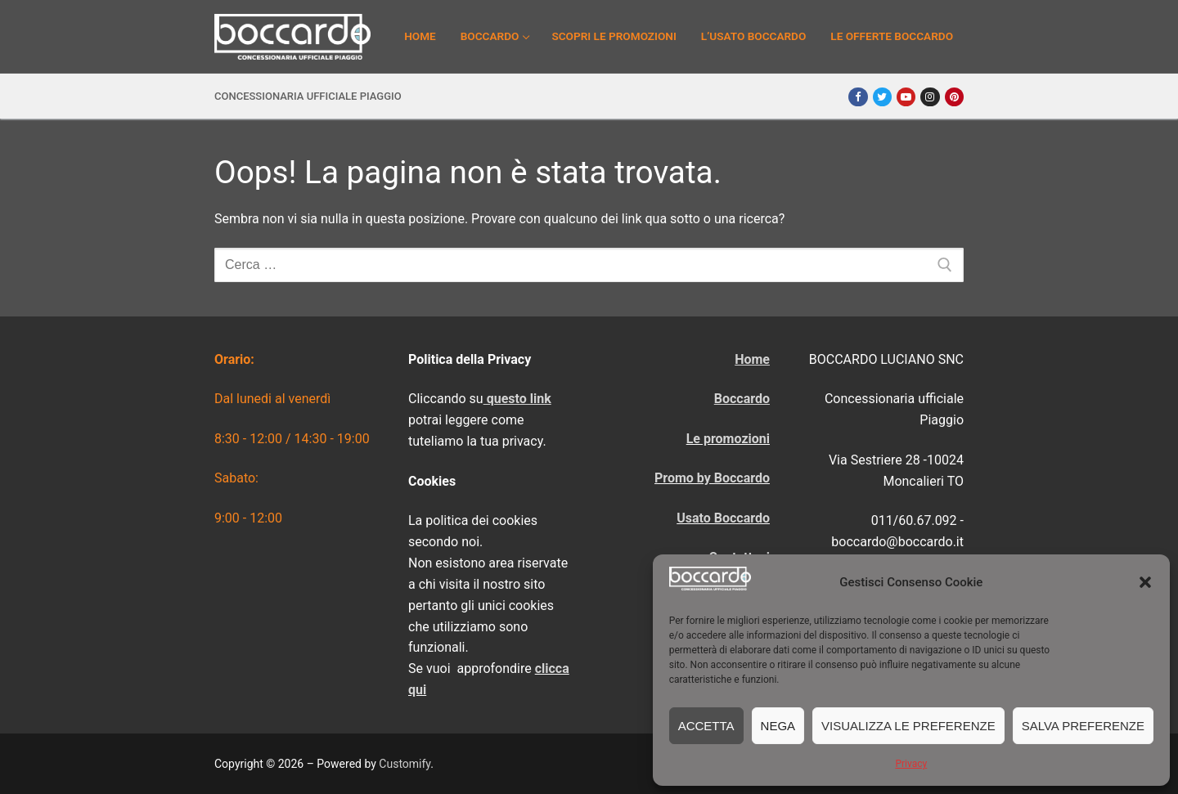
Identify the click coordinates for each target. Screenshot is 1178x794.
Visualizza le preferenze (908, 726)
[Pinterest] (954, 96)
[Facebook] (857, 96)
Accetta (706, 726)
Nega (778, 726)
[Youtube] (906, 96)
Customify (404, 763)
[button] (1145, 582)
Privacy (911, 763)
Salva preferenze (1083, 726)
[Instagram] (929, 96)
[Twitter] (882, 96)
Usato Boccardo (723, 518)
